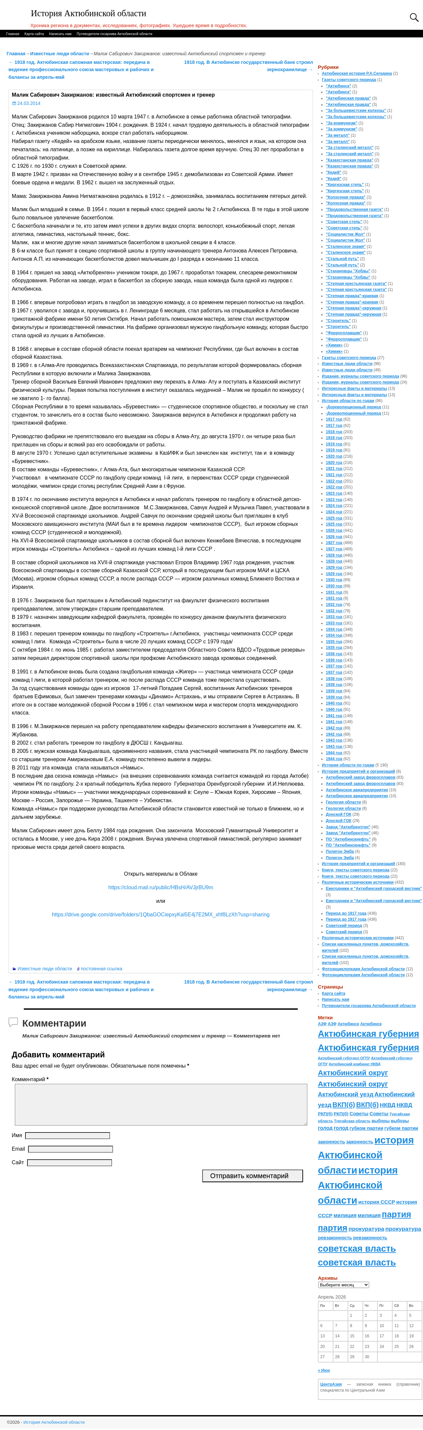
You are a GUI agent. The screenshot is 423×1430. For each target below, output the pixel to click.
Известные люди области (59, 53)
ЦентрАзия (331, 1384)
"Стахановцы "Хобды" (348, 271)
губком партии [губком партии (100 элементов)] (366, 1128)
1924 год (334, 505)
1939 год (334, 691)
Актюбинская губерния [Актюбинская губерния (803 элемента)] (368, 1034)
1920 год (334, 456)
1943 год (334, 740)
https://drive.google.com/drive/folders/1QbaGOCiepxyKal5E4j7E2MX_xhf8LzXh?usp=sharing (161, 914)
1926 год (334, 530)
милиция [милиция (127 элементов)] (345, 1215)
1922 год (334, 481)
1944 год (334, 753)
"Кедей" (333, 172)
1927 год (334, 542)
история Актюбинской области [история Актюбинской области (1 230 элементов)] (366, 1155)
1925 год (334, 518)
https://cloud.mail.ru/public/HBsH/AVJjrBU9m (160, 887)
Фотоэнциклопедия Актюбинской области (363, 969)
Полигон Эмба (340, 851)
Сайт (18, 1170)
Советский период (344, 925)
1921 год (334, 468)
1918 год (334, 432)
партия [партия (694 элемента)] (396, 1214)
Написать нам (60, 34)
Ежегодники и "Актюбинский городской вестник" (374, 888)
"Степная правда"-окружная (353, 308)
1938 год (334, 678)
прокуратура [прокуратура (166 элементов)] (366, 1228)
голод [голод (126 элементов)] (325, 1128)
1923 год (334, 493)
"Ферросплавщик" (344, 333)
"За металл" (338, 135)
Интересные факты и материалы (354, 388)
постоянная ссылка (101, 968)
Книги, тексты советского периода (355, 870)
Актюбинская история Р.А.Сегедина (357, 73)
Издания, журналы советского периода (360, 376)
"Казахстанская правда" (349, 160)
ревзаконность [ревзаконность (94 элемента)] (335, 1237)
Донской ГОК (338, 814)
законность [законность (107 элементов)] (331, 1141)
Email (18, 1157)
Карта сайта (34, 34)
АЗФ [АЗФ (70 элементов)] (322, 1024)
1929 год (334, 567)
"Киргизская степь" (345, 184)
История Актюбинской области (88, 13)
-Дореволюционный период (353, 407)
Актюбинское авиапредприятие (357, 790)
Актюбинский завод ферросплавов (360, 777)
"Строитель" (338, 320)
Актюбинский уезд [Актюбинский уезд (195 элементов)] (345, 1094)
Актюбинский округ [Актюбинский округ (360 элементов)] (353, 1073)
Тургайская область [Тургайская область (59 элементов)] (352, 1121)
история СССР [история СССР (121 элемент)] (376, 1202)
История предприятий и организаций (358, 771)
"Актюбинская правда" (348, 98)
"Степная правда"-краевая (352, 296)
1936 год (334, 654)
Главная (12, 34)
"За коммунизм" (341, 123)
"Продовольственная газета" (354, 209)
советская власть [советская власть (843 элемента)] (357, 1248)
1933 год (334, 617)
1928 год (334, 555)
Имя (17, 1143)
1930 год (334, 579)
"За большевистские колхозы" (356, 110)
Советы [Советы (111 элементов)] (359, 1113)
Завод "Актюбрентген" (348, 827)
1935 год (334, 641)
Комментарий (31, 1079)
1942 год (334, 728)
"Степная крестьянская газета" (356, 283)
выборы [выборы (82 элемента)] (380, 1120)
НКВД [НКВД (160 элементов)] (387, 1105)
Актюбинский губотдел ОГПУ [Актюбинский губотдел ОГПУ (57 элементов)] (344, 1058)
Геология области (343, 802)
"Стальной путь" (342, 258)
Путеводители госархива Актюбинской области (114, 34)
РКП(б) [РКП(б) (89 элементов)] (325, 1113)
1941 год (334, 716)
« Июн (324, 1370)
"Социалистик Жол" (345, 234)
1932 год (334, 604)
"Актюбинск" (338, 86)
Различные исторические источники (358, 882)
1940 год (334, 703)
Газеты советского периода (349, 79)
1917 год (334, 419)
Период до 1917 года (346, 913)
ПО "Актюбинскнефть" (348, 839)
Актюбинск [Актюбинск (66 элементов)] (348, 1024)
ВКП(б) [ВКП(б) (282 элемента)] (343, 1104)
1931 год (334, 592)
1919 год (334, 444)
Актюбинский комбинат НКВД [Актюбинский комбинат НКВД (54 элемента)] (354, 1064)
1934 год (334, 629)
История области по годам (348, 400)
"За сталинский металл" (349, 147)
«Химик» (334, 345)
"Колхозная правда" (345, 197)
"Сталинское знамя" (345, 246)
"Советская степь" (344, 221)
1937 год (334, 666)
